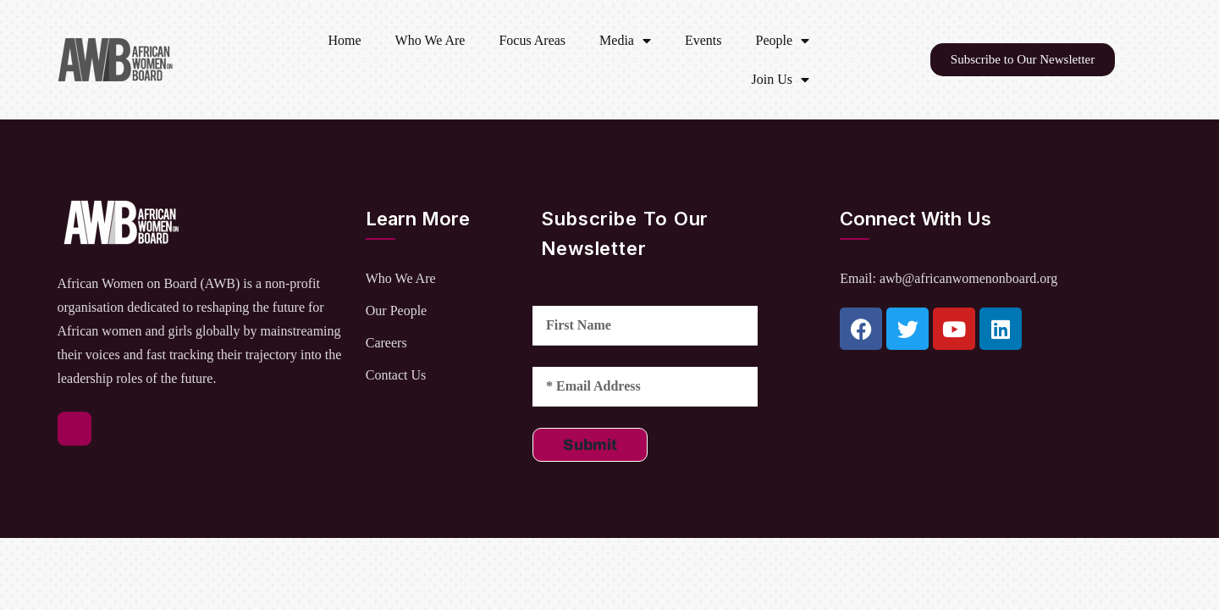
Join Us (780, 79)
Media (625, 40)
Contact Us (396, 375)
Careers (386, 343)
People (783, 40)
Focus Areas (532, 40)
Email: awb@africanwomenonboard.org (948, 278)
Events (703, 40)
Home (344, 40)
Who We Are (430, 40)
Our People (396, 310)
